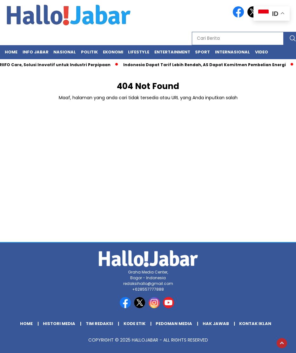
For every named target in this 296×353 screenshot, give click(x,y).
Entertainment (172, 52)
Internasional (232, 52)
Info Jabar (36, 52)
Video (261, 52)
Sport (202, 52)
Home (11, 52)
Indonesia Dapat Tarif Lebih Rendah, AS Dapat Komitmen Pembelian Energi (206, 64)
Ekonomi (113, 52)
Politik (89, 52)
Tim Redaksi (99, 324)
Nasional (64, 52)
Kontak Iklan (255, 324)
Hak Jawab (216, 324)
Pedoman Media (174, 324)
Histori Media (59, 324)
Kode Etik (134, 324)
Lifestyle (138, 52)
